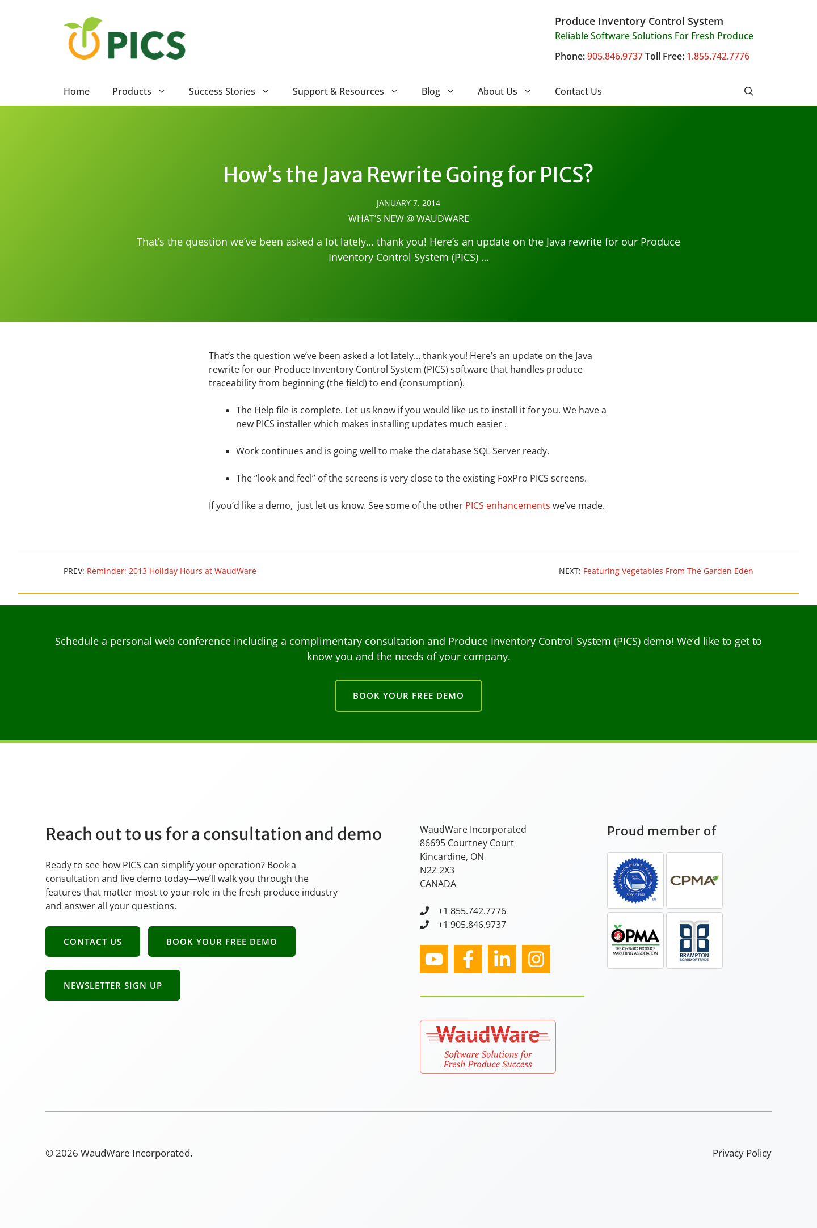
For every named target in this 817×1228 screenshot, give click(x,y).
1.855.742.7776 (718, 56)
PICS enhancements (507, 505)
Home (77, 91)
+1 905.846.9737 (472, 924)
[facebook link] (468, 959)
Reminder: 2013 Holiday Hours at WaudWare (171, 571)
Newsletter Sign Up (113, 985)
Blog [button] (444, 91)
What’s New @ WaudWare (408, 218)
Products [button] (145, 91)
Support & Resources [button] (351, 91)
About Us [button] (511, 91)
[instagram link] (434, 959)
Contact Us (578, 91)
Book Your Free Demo (408, 695)
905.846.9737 (615, 56)
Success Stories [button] (235, 91)
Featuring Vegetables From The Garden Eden (668, 571)
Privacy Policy (742, 1152)
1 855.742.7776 (474, 911)
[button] (749, 91)
